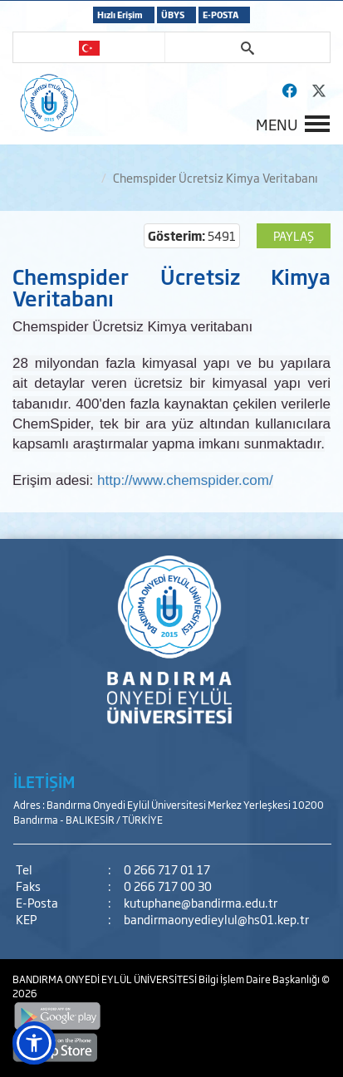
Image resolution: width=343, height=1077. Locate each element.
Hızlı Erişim (120, 14)
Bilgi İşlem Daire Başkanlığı (259, 979)
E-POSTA (220, 14)
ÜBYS (172, 14)
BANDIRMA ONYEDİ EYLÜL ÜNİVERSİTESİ (105, 979)
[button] (34, 1043)
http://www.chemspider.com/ (185, 480)
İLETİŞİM (44, 781)
